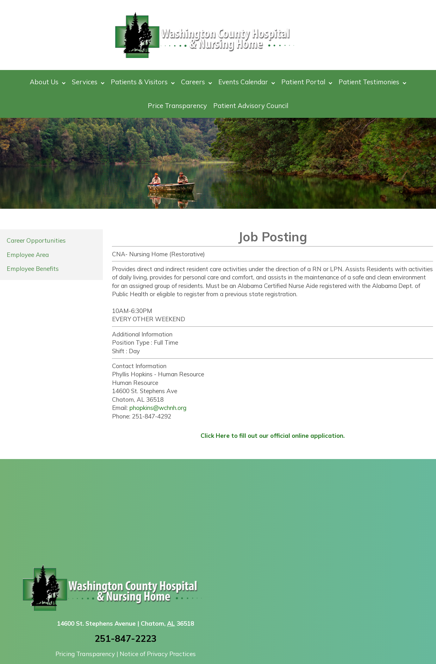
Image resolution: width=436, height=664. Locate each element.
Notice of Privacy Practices (158, 654)
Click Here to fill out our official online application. (273, 435)
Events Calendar (246, 82)
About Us (47, 82)
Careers (196, 82)
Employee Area (28, 255)
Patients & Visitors (143, 82)
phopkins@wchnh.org (157, 408)
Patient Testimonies (372, 82)
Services (88, 82)
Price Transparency (177, 105)
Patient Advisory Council (250, 105)
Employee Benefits (33, 268)
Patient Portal (306, 82)
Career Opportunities (36, 240)
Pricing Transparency (85, 654)
